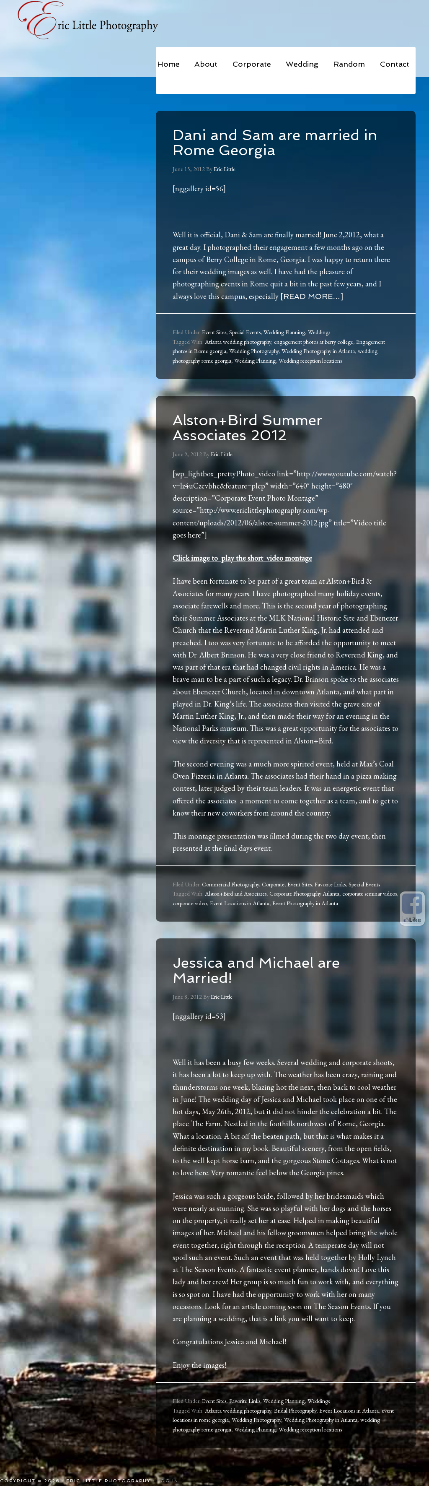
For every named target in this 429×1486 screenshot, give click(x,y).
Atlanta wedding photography (238, 342)
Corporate (273, 884)
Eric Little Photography (97, 21)
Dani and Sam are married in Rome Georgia (278, 142)
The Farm (206, 1123)
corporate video (190, 903)
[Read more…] (311, 296)
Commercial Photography (230, 884)
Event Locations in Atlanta (239, 903)
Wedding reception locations (310, 360)
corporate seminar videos (369, 893)
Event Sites (214, 332)
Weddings (319, 332)
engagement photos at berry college (313, 342)
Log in (167, 1480)
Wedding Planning (284, 332)
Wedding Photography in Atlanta (318, 351)
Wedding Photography (254, 351)
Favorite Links (330, 884)
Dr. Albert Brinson (216, 655)
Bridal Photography (295, 1410)
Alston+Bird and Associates (235, 893)
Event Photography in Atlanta (305, 903)
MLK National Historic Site (312, 618)
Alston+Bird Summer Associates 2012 (250, 427)
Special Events (245, 332)
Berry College (227, 259)
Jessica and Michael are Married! (259, 970)
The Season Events (208, 1269)
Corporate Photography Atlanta (304, 893)
